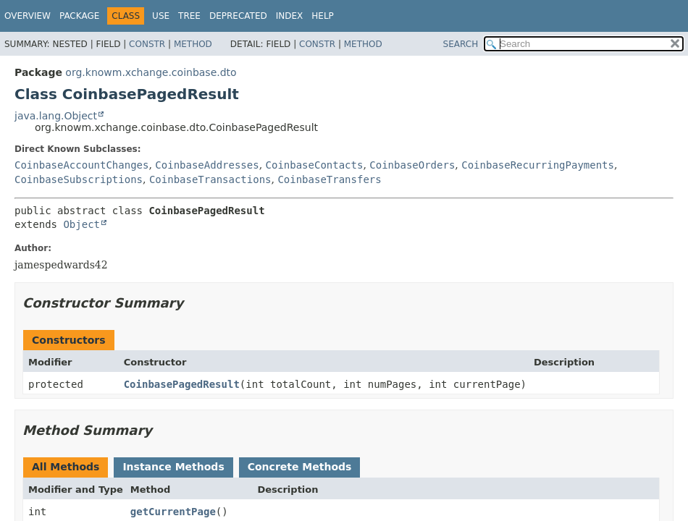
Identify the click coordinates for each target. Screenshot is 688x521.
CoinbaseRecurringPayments (537, 165)
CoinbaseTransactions (210, 179)
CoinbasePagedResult (182, 384)
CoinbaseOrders (412, 165)
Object (81, 224)
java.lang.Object (55, 116)
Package (79, 16)
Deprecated (238, 16)
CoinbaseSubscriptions (78, 179)
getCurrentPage (173, 511)
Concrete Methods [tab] (300, 467)
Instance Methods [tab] (173, 467)
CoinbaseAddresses (207, 165)
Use (160, 16)
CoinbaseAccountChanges (81, 165)
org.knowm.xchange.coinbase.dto (150, 72)
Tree (189, 16)
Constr (147, 44)
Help (322, 16)
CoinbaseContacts (315, 165)
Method (193, 44)
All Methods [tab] (65, 467)
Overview (27, 16)
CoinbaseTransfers (329, 179)
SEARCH (461, 44)
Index (289, 16)
